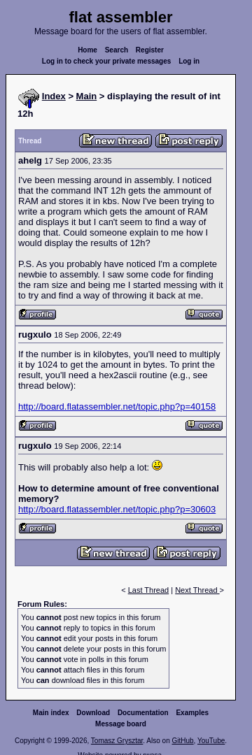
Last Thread (148, 590)
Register (150, 50)
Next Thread (197, 590)
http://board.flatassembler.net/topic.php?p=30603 (117, 509)
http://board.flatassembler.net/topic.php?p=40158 (117, 406)
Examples (192, 713)
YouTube (211, 741)
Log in (189, 61)
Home (87, 50)
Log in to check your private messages (107, 61)
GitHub (182, 741)
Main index (51, 713)
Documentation (143, 713)
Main (86, 96)
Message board (120, 724)
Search (116, 50)
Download (93, 713)
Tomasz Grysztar (117, 741)
